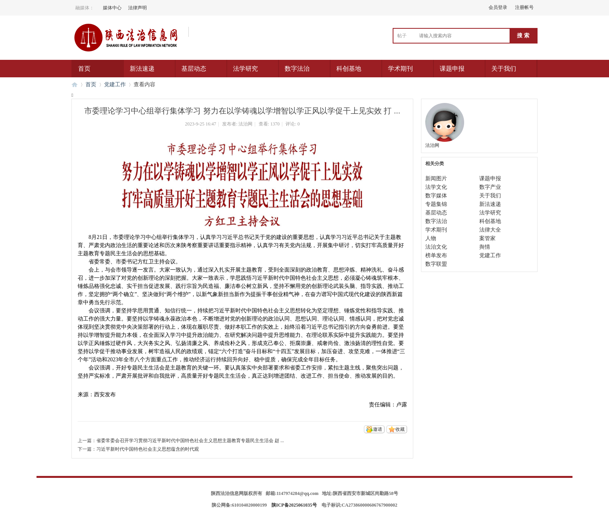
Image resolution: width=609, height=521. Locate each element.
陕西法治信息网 (74, 84)
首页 (84, 68)
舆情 (484, 247)
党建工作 (115, 84)
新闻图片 (436, 178)
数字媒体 (436, 196)
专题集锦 (436, 204)
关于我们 (503, 68)
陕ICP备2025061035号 (294, 505)
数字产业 (490, 187)
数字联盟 (436, 264)
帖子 (402, 35)
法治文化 (436, 247)
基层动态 (193, 68)
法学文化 (436, 187)
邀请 (377, 429)
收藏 (400, 429)
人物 (430, 238)
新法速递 (142, 68)
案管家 (487, 238)
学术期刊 (400, 68)
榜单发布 (436, 255)
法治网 (245, 124)
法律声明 (137, 7)
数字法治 (297, 68)
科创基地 (348, 68)
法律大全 (490, 230)
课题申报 (452, 68)
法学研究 (245, 68)
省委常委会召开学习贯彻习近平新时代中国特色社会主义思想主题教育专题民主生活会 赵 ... (190, 440)
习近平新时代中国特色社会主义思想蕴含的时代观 (147, 449)
